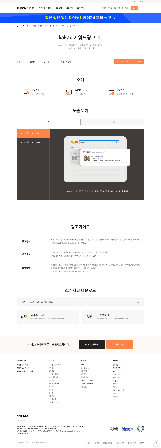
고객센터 (80, 8)
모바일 (112, 121)
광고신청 (134, 8)
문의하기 (115, 384)
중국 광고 (52, 393)
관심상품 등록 (99, 37)
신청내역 (115, 396)
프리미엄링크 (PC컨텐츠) (30, 142)
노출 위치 (32, 61)
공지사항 (115, 364)
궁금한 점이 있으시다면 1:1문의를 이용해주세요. (118, 316)
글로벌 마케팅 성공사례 (25, 371)
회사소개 (88, 443)
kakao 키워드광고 (67, 26)
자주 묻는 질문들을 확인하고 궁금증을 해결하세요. (53, 316)
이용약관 (97, 443)
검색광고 (52, 26)
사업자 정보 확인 (78, 426)
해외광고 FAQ (116, 377)
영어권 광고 (52, 386)
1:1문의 (115, 380)
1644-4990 (28, 431)
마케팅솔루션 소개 (23, 368)
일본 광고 (52, 396)
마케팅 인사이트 (107, 8)
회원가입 (142, 2)
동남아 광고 (52, 399)
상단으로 (156, 443)
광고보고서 (84, 387)
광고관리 (69, 8)
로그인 (135, 2)
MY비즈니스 (84, 364)
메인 (17, 26)
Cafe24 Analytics (86, 383)
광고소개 (58, 8)
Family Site (21, 420)
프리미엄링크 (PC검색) (30, 133)
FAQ (126, 8)
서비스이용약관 (132, 443)
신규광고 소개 (53, 402)
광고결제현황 (84, 371)
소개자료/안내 (65, 61)
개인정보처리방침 (107, 443)
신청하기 (115, 393)
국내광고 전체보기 (38, 26)
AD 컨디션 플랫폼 (86, 380)
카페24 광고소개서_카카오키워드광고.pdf (38, 302)
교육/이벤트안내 (118, 368)
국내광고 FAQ (116, 374)
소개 (18, 61)
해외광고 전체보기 (55, 383)
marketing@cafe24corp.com (70, 431)
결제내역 (83, 374)
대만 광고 (52, 390)
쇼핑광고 (51, 371)
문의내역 (115, 387)
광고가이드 (48, 61)
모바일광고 (52, 380)
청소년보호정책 (120, 443)
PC (49, 121)
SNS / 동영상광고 (54, 377)
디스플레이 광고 (54, 374)
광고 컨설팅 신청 (118, 8)
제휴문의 (141, 443)
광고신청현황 (84, 368)
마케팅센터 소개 (45, 8)
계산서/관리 (84, 377)
